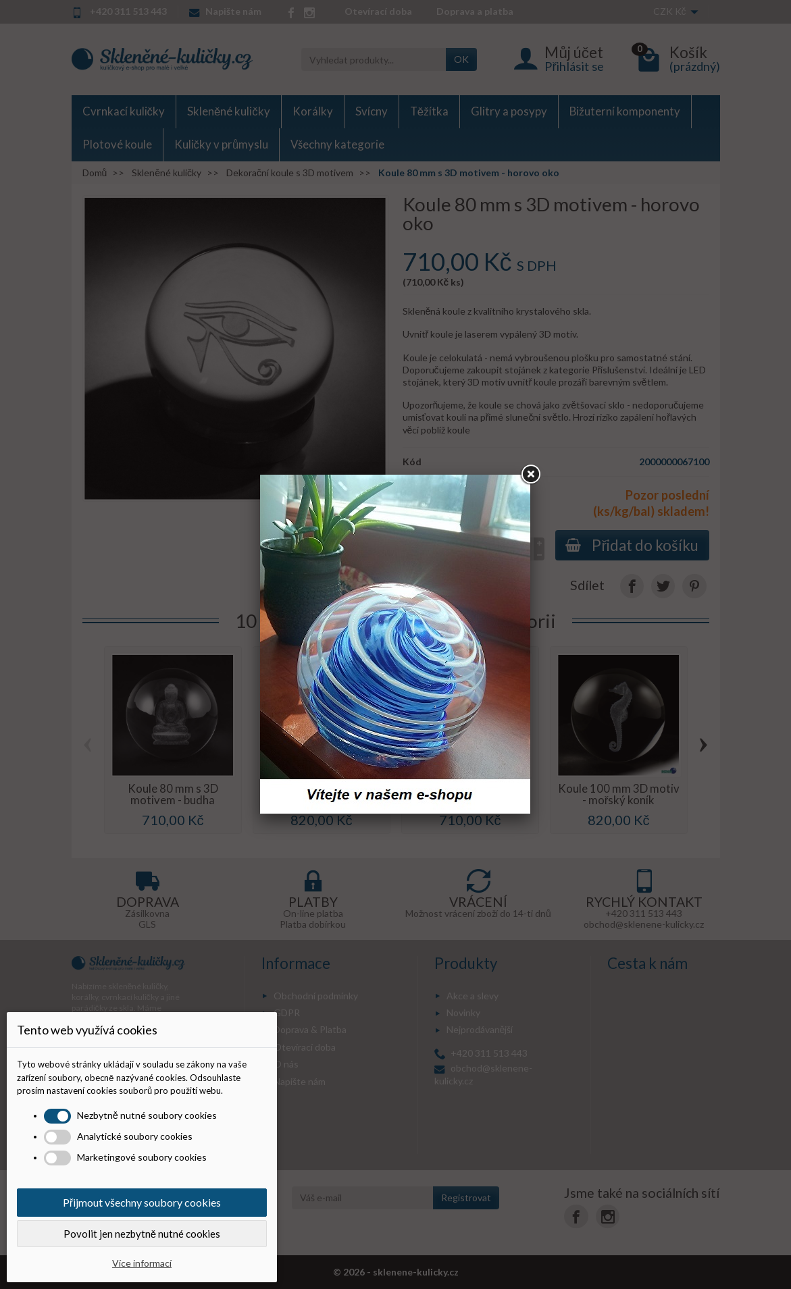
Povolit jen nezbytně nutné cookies (141, 1234)
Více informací (142, 1263)
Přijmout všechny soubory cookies (142, 1202)
